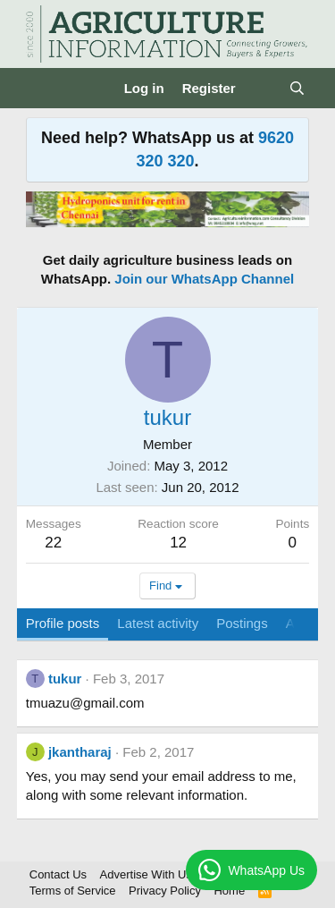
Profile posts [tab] (63, 623)
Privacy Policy (165, 890)
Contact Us (58, 874)
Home (229, 890)
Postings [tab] (242, 623)
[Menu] (42, 88)
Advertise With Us (146, 874)
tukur (65, 678)
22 (53, 542)
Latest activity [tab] (157, 623)
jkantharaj (80, 751)
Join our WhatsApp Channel (204, 278)
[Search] (297, 88)
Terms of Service (72, 890)
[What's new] (262, 88)
